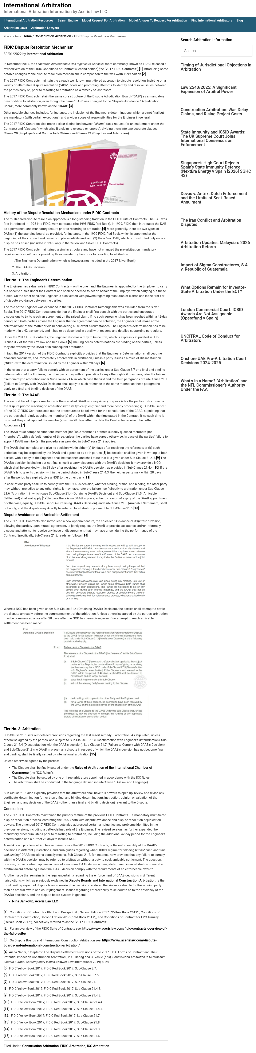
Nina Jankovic (22, 895)
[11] (87, 474)
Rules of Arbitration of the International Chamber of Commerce (119, 762)
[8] (104, 450)
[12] (44, 494)
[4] (104, 227)
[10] (156, 464)
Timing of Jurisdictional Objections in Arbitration (216, 67)
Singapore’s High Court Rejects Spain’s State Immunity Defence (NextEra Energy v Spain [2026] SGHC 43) (216, 169)
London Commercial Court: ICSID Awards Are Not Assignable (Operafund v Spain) (212, 314)
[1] (140, 68)
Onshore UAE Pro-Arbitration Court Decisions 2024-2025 (214, 360)
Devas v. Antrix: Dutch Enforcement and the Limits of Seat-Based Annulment (214, 198)
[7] (23, 423)
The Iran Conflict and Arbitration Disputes (211, 222)
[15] (92, 749)
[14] (85, 531)
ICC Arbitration (98, 1034)
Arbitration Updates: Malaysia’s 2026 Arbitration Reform (215, 244)
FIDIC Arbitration (72, 1034)
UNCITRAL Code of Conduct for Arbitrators (210, 338)
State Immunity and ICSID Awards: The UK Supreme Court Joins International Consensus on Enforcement (213, 138)
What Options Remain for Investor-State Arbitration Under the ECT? (213, 289)
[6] (103, 361)
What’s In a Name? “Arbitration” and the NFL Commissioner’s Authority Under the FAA (214, 385)
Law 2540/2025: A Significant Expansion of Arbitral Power (209, 89)
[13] (136, 504)
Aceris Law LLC (44, 895)
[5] (69, 340)
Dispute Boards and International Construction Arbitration (109, 874)
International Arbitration (38, 5)
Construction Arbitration (40, 1034)
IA (139, 1047)
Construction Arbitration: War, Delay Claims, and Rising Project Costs (214, 111)
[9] (158, 455)
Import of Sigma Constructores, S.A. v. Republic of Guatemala (215, 267)
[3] (70, 105)
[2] (144, 73)
